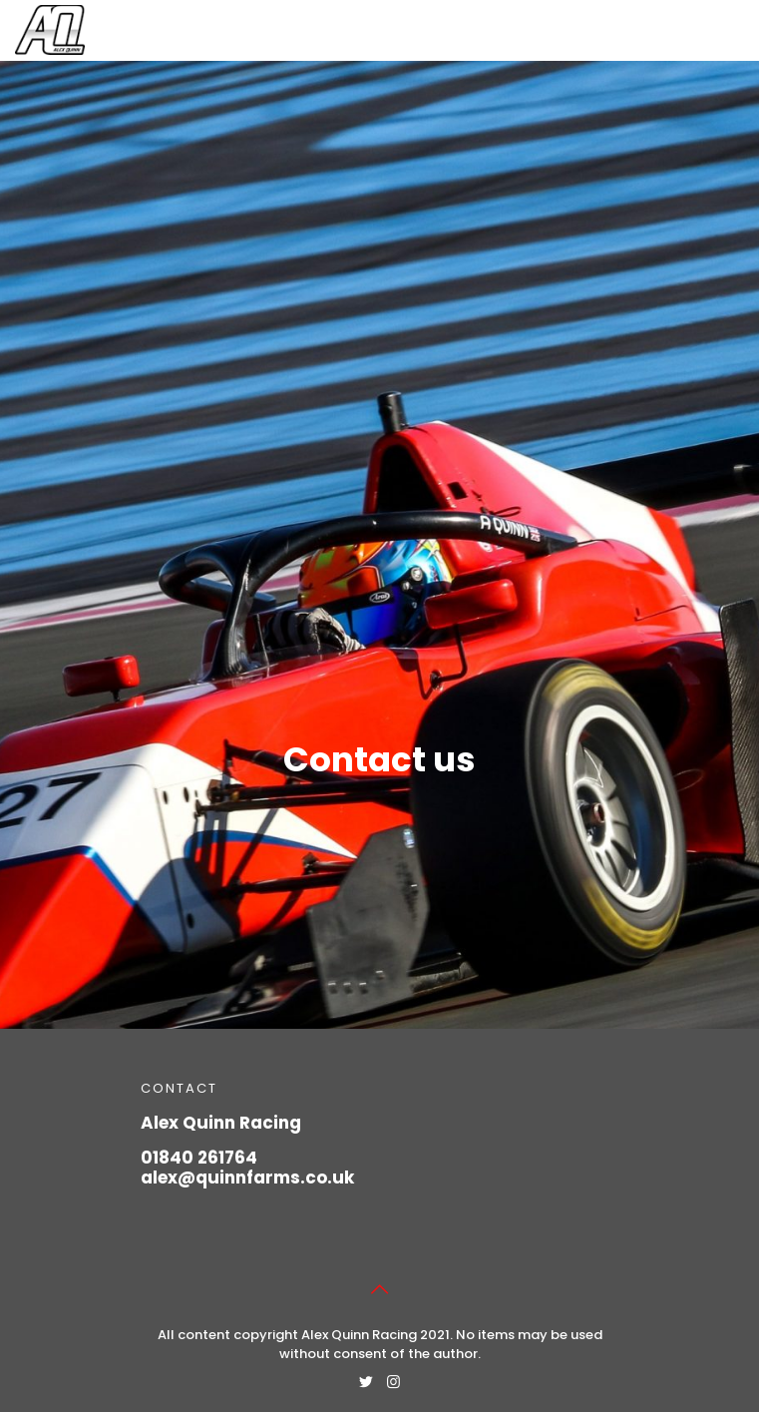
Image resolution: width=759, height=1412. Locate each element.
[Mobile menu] (732, 30)
